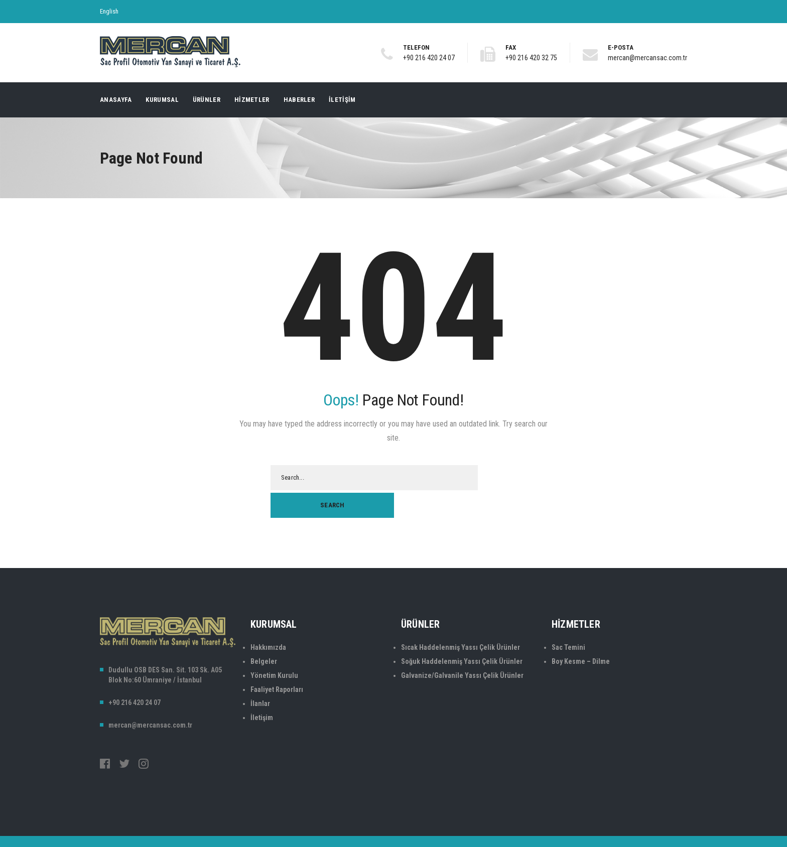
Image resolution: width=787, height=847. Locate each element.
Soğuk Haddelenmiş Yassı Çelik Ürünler (461, 634)
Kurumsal (162, 99)
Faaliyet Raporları (276, 662)
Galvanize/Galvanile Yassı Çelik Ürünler (462, 648)
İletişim (342, 99)
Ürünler (206, 99)
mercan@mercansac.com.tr (647, 58)
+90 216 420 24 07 (429, 58)
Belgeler (263, 634)
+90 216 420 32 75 (531, 58)
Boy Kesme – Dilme (581, 634)
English (109, 11)
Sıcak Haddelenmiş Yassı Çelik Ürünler (460, 620)
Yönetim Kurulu (274, 648)
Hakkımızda (268, 620)
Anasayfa (116, 99)
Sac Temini (568, 620)
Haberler (299, 99)
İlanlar (260, 676)
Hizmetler (252, 99)
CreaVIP (677, 826)
